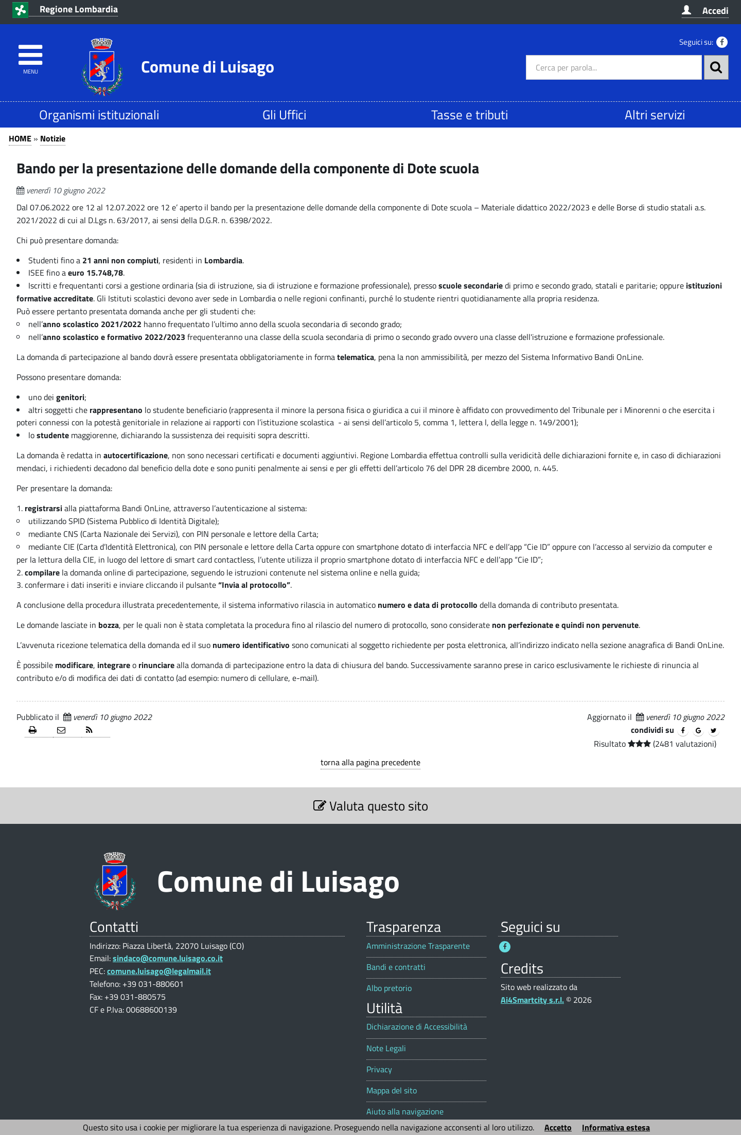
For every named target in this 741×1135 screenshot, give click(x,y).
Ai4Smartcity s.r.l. (532, 1000)
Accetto (558, 1127)
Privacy (379, 1069)
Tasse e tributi (469, 114)
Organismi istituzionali (99, 114)
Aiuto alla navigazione (405, 1111)
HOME (20, 138)
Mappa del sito (391, 1090)
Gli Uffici (284, 114)
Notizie (52, 138)
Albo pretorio (389, 988)
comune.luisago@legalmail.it (159, 971)
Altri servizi (655, 114)
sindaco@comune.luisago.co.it (168, 958)
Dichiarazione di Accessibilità (416, 1027)
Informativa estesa (616, 1127)
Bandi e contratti (396, 967)
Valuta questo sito (370, 806)
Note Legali (386, 1048)
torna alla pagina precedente (370, 762)
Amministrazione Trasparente (418, 946)
